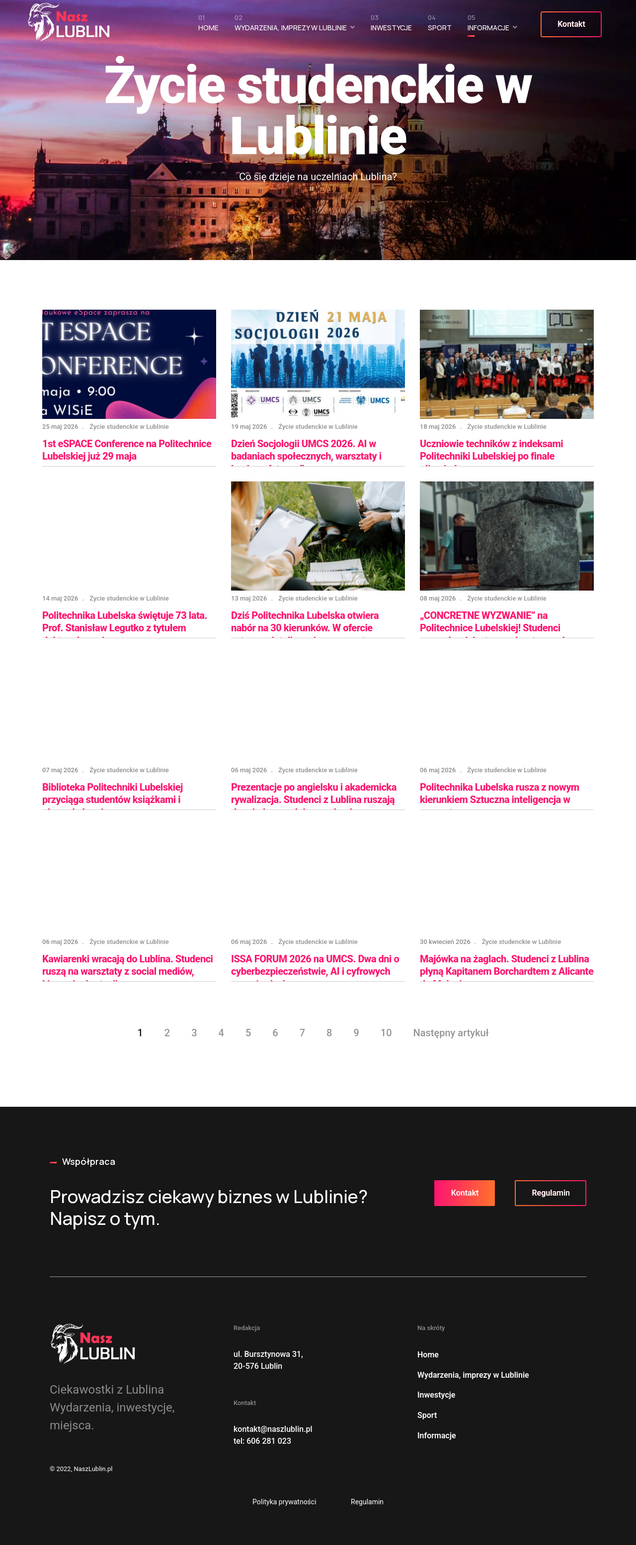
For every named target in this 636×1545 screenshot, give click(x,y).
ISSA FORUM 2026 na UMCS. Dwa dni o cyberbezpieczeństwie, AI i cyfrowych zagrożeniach (315, 971)
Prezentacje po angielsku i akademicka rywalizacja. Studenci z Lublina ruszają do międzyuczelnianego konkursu (314, 799)
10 (386, 1033)
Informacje (488, 25)
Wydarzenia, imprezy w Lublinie (290, 25)
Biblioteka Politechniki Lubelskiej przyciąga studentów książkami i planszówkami (112, 799)
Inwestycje (390, 25)
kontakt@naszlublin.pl (273, 1429)
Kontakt (571, 24)
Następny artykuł (451, 1033)
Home (208, 25)
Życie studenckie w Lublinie (128, 426)
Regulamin (551, 1193)
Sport (439, 25)
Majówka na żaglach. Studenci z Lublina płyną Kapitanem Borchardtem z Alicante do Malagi (506, 971)
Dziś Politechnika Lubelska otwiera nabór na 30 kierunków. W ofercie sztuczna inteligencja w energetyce (305, 628)
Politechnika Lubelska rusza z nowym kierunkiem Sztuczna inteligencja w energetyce (499, 799)
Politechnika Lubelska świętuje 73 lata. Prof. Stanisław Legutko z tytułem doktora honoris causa (124, 628)
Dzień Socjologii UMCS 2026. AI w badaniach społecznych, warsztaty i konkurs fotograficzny (306, 456)
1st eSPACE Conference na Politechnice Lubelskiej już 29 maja (126, 450)
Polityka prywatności (284, 1502)
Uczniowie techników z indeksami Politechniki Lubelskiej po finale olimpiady (491, 456)
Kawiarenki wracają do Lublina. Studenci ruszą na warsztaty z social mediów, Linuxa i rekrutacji (127, 971)
